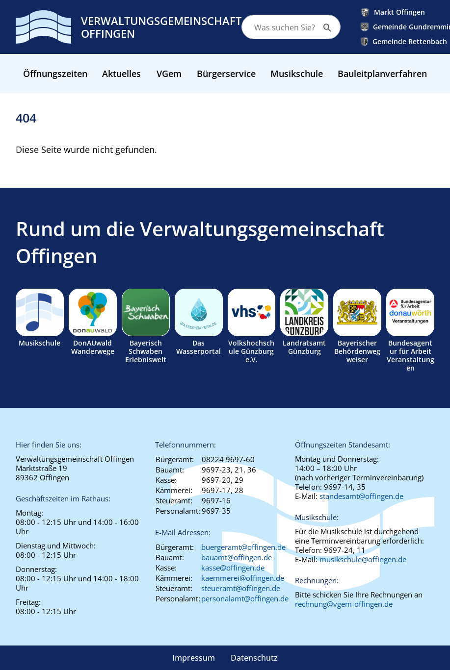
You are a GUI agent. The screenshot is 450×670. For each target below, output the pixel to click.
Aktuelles (121, 73)
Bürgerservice (226, 73)
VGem (169, 73)
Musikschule (296, 73)
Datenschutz (254, 657)
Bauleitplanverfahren (382, 73)
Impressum (193, 657)
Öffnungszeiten (55, 73)
